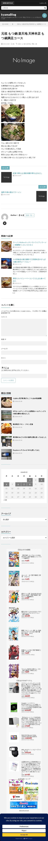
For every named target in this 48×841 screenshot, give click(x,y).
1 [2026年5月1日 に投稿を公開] (29, 480)
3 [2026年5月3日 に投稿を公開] (41, 480)
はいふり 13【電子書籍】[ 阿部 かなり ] (31, 575)
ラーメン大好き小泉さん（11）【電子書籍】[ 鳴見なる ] (31, 669)
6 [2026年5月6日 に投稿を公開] (18, 484)
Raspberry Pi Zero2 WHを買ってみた (26, 450)
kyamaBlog (8, 14)
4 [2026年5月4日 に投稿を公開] (6, 484)
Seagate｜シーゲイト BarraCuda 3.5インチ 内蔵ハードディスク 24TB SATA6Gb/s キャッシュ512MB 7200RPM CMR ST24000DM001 (31, 706)
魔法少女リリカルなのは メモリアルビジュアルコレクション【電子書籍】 (31, 613)
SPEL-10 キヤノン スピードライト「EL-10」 (31, 750)
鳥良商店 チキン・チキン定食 (23, 424)
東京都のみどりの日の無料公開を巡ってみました (29, 437)
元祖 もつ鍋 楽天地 (24, 44)
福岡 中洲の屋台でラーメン (11, 192)
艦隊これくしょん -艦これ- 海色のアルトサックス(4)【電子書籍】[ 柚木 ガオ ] (31, 632)
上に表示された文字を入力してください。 (15, 370)
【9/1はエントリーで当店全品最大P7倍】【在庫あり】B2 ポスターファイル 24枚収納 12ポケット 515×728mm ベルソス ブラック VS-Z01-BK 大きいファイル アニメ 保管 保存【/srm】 (31, 720)
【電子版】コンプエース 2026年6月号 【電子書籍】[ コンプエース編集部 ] (32, 556)
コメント (4, 317)
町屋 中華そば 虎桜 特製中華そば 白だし (27, 173)
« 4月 (5, 500)
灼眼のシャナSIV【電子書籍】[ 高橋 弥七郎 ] (31, 650)
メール (4, 348)
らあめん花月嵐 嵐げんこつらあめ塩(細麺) (27, 398)
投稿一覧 (29, 215)
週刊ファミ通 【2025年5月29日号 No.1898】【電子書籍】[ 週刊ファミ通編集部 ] (31, 595)
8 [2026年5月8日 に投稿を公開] (29, 484)
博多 (33, 44)
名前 (3, 339)
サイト (3, 358)
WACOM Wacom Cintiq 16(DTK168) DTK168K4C (29, 735)
